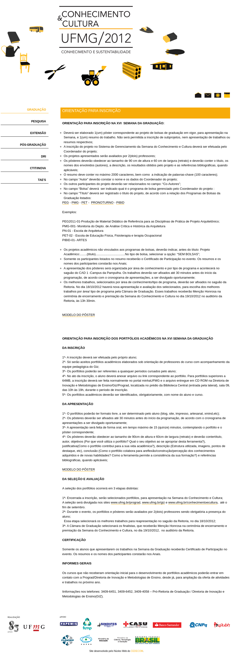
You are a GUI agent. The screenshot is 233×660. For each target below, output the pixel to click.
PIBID (120, 202)
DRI (43, 156)
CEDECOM (137, 651)
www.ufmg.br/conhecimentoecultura (192, 502)
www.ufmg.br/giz (153, 502)
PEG (65, 202)
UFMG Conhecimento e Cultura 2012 (95, 30)
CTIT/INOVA (38, 168)
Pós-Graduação (33, 144)
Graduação (36, 109)
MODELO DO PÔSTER (78, 315)
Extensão (38, 133)
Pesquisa (38, 121)
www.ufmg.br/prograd (126, 502)
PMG (75, 202)
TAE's (42, 180)
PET (84, 202)
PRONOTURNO (102, 202)
